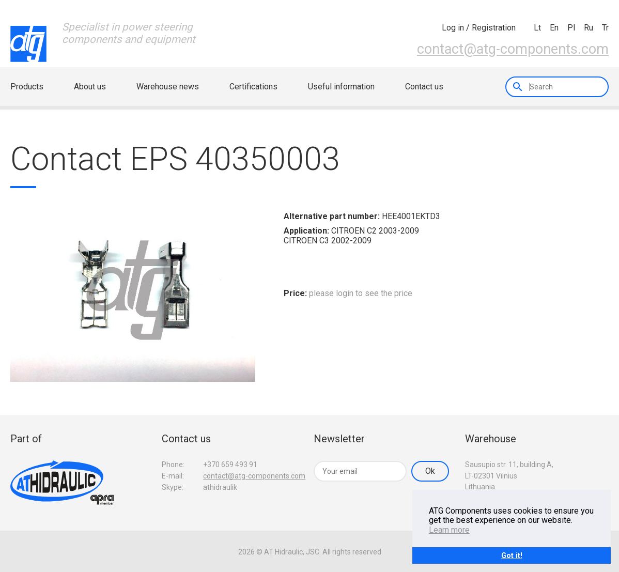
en (554, 28)
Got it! (511, 555)
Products (26, 86)
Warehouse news (167, 86)
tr (605, 28)
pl (571, 28)
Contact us (424, 86)
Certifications (253, 86)
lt (537, 28)
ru (588, 28)
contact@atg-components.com (513, 48)
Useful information (341, 86)
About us (90, 86)
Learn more (449, 530)
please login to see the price (360, 293)
